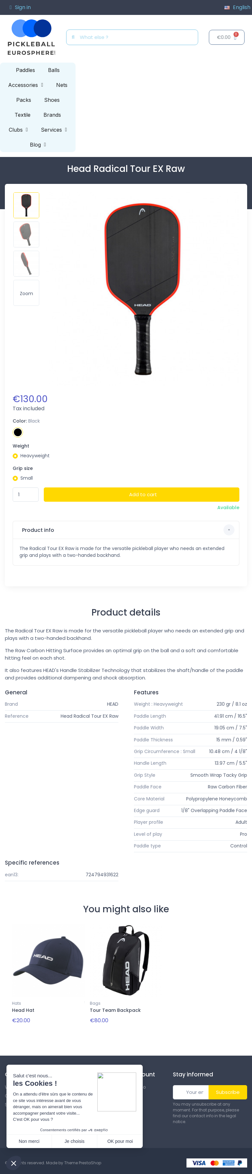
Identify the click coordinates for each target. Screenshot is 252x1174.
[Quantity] (26, 494)
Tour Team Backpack (115, 1010)
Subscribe (228, 1092)
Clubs (18, 130)
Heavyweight (35, 455)
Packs (23, 100)
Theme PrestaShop (82, 1163)
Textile (22, 115)
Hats (16, 1003)
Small (26, 478)
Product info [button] (127, 529)
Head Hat (23, 1010)
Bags (95, 1003)
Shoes (52, 100)
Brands (52, 115)
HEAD (112, 704)
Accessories (25, 85)
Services (54, 130)
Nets (61, 85)
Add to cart (143, 494)
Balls (54, 70)
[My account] (20, 7)
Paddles (25, 70)
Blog (38, 144)
